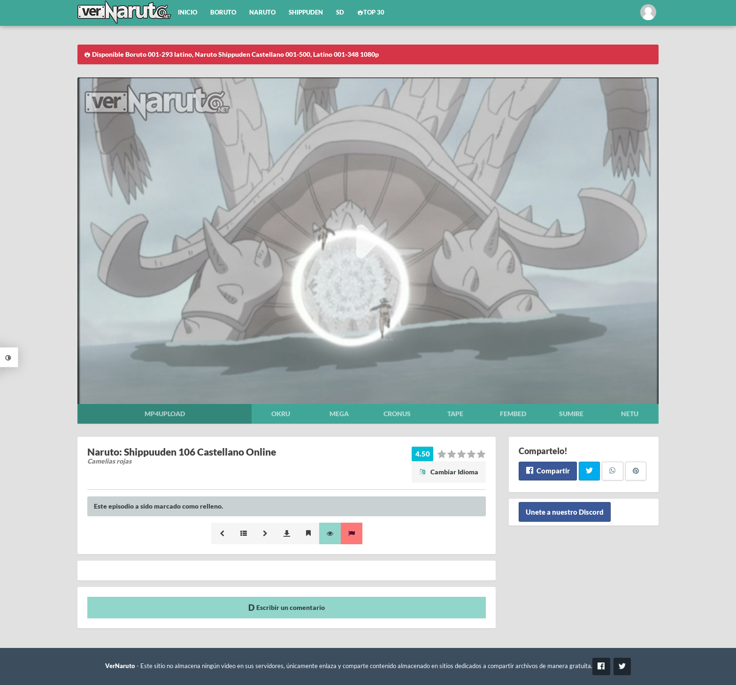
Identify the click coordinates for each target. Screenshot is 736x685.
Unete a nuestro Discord (565, 512)
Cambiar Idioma (448, 472)
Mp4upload (165, 414)
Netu (629, 414)
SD (340, 12)
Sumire (571, 414)
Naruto (262, 12)
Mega (339, 414)
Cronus (397, 414)
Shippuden (306, 12)
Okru (280, 414)
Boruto (223, 12)
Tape (455, 414)
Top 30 (370, 12)
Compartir (547, 470)
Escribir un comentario (286, 607)
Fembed (513, 414)
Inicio (187, 12)
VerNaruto (120, 666)
